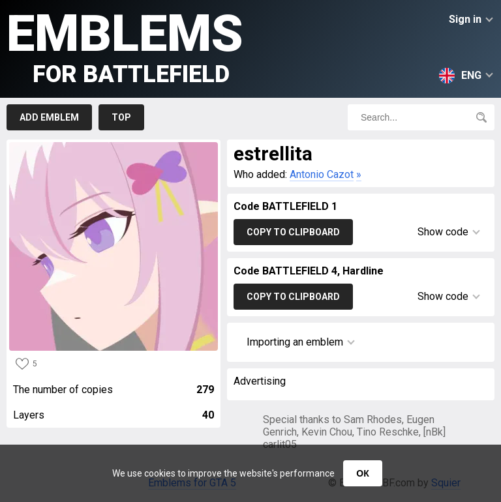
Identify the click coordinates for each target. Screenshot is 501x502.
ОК (362, 473)
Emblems (125, 46)
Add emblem (49, 117)
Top (121, 117)
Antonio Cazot (322, 174)
